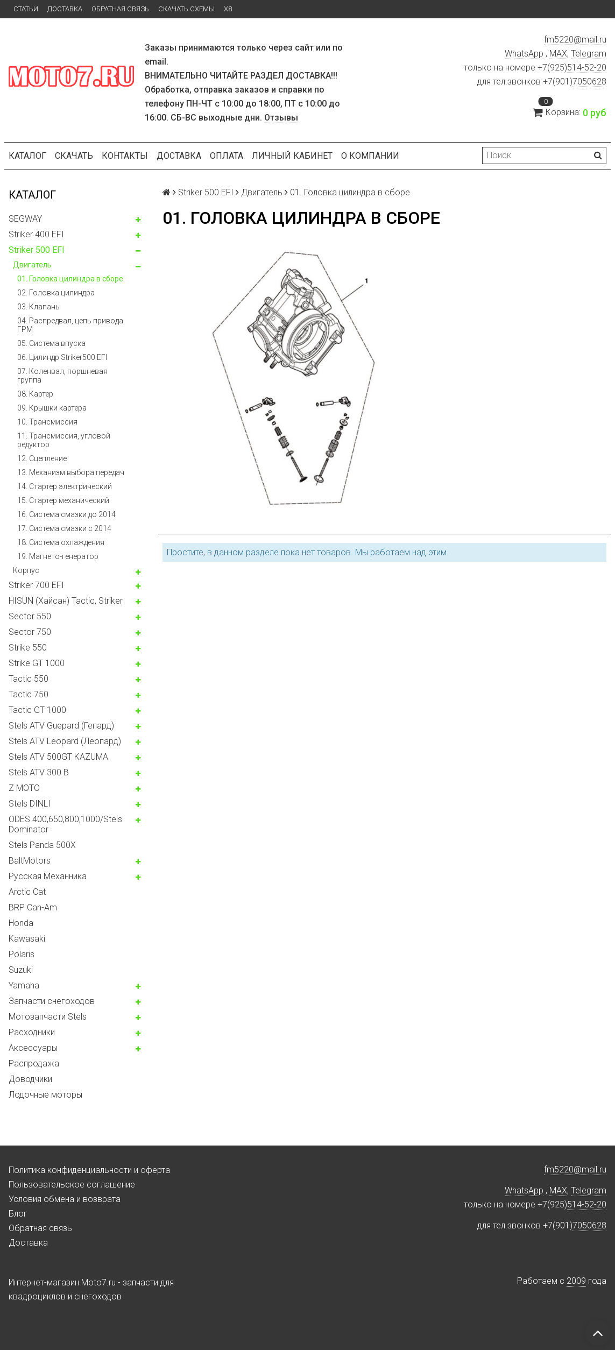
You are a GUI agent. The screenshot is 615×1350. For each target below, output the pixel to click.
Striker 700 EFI (36, 585)
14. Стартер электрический (64, 486)
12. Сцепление (42, 458)
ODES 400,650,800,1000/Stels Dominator (65, 824)
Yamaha (24, 985)
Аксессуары (33, 1048)
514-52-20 (586, 67)
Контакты (125, 156)
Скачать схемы (186, 9)
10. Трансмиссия (47, 422)
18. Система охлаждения (60, 542)
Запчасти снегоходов (52, 1001)
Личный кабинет (292, 156)
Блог (18, 1213)
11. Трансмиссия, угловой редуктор (63, 440)
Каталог (27, 156)
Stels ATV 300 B (39, 772)
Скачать (74, 156)
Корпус (26, 570)
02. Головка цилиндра (56, 292)
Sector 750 (30, 632)
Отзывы (281, 117)
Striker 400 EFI (36, 234)
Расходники (32, 1032)
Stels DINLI (30, 803)
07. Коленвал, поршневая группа (62, 375)
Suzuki (21, 970)
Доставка (64, 9)
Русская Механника (48, 876)
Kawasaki (27, 939)
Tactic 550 (28, 679)
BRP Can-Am (33, 907)
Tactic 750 (28, 694)
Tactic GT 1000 (37, 710)
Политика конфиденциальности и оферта (89, 1170)
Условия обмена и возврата (65, 1199)
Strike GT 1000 (37, 663)
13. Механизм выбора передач (70, 472)
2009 (576, 1281)
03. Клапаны (39, 306)
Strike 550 (28, 647)
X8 (228, 9)
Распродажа (34, 1063)
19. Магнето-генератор (57, 556)
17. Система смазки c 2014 (64, 528)
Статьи (25, 9)
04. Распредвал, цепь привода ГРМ (70, 325)
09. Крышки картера (52, 408)
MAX (558, 53)
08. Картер (35, 394)
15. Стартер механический (63, 500)
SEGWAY (25, 219)
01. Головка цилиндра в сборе (70, 278)
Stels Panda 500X (42, 845)
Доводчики (30, 1079)
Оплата (226, 156)
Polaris (21, 954)
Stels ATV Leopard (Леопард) (65, 741)
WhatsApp (524, 53)
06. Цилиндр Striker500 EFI (62, 357)
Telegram (588, 53)
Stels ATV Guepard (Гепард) (61, 725)
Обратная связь (120, 9)
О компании (370, 156)
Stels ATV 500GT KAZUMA (58, 757)
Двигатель (32, 264)
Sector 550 (30, 616)
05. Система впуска (51, 343)
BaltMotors (30, 861)
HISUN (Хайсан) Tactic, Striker (66, 601)
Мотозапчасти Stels (48, 1017)
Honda (21, 923)
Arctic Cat (27, 892)
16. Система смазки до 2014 (66, 514)
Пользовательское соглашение (72, 1184)
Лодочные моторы (45, 1095)
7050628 (589, 81)
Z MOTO (24, 788)
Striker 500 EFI (37, 250)
